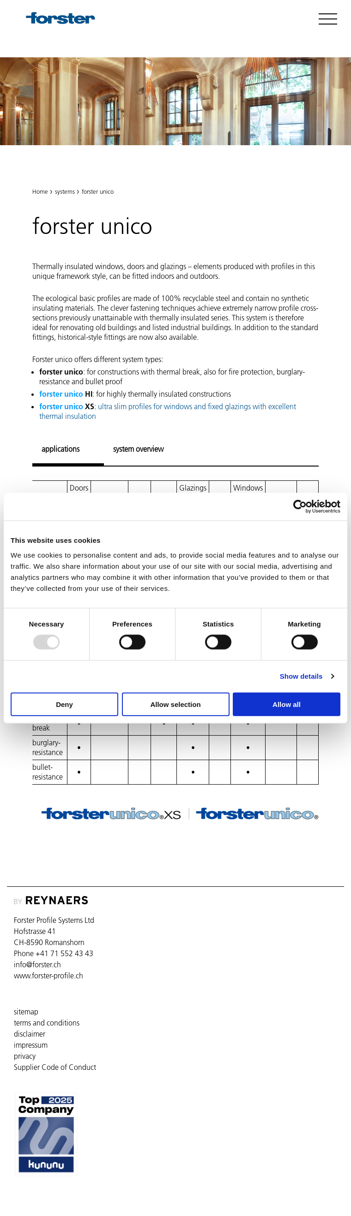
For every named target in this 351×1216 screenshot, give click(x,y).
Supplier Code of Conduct (55, 1067)
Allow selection (175, 704)
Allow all (286, 704)
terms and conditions (46, 1022)
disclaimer (29, 1033)
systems (65, 191)
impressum (31, 1045)
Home (40, 191)
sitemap (26, 1011)
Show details (301, 676)
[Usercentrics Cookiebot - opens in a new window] (300, 507)
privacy (25, 1056)
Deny (64, 704)
